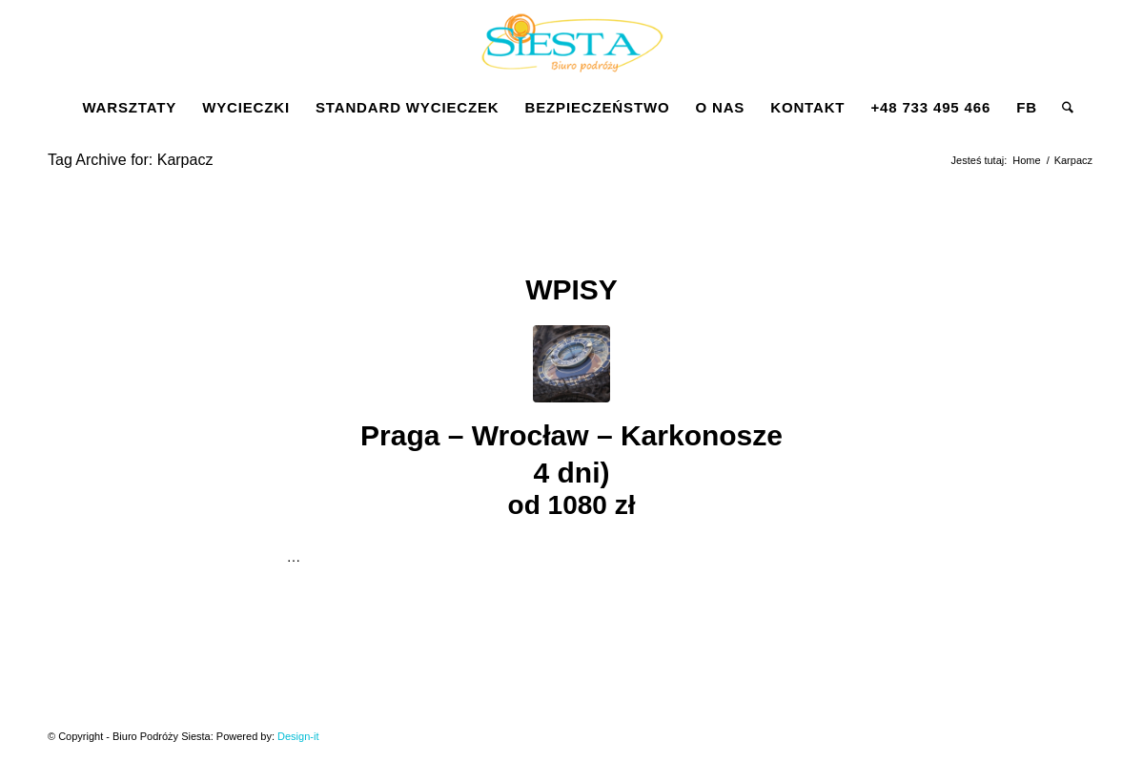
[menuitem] (129, 108)
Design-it (297, 736)
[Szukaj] (1061, 108)
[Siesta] (572, 42)
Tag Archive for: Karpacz (130, 160)
